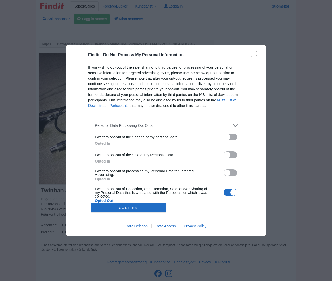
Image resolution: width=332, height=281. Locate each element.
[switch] (230, 137)
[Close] (256, 55)
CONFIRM (128, 208)
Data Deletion (137, 226)
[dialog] (166, 140)
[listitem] (166, 125)
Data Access (166, 226)
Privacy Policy (195, 226)
